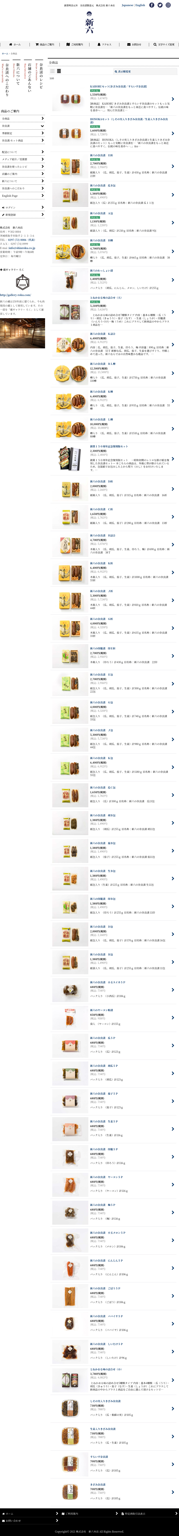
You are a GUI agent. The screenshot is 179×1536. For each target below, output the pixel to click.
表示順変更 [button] (123, 71)
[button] (164, 45)
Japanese (127, 5)
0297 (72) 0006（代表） (22, 240)
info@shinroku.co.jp (22, 248)
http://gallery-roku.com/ (15, 295)
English (140, 5)
